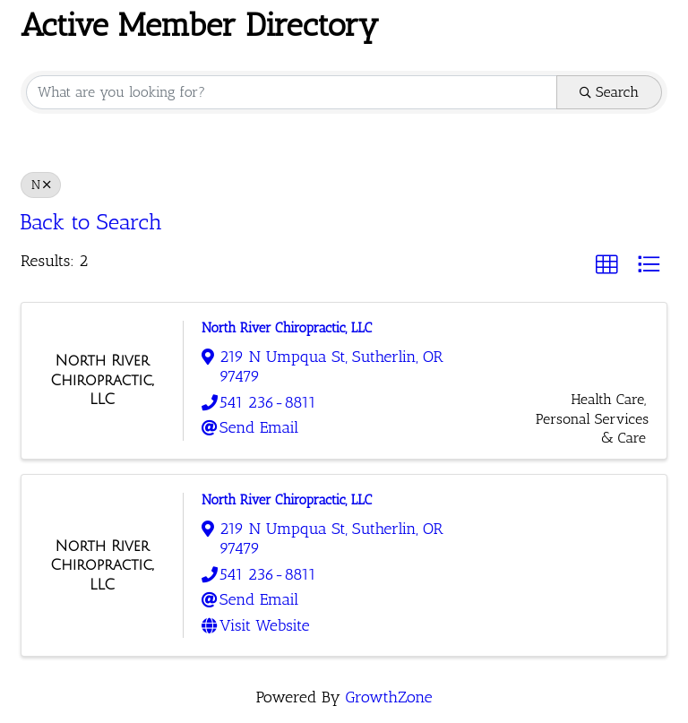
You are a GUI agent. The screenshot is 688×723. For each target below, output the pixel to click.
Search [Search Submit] (609, 91)
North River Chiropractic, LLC (287, 328)
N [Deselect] (40, 184)
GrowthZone (388, 697)
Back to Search (91, 222)
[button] (606, 264)
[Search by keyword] (291, 92)
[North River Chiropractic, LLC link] (102, 380)
